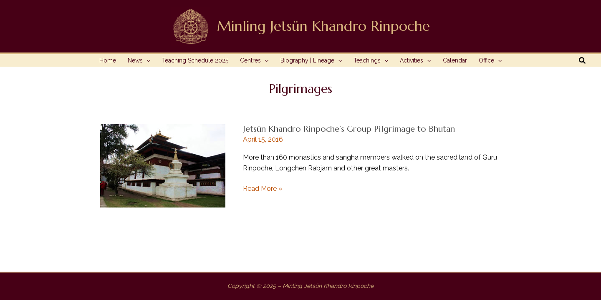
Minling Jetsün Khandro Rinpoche (323, 26)
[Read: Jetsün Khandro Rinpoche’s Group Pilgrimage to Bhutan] (162, 165)
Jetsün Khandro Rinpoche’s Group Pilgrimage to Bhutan (349, 129)
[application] (146, 60)
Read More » (262, 188)
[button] (582, 60)
